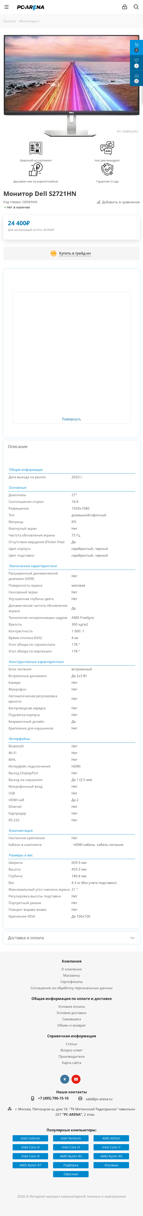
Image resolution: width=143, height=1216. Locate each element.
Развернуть (71, 419)
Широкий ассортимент (36, 160)
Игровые (111, 1165)
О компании (71, 969)
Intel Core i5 (71, 1147)
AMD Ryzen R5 (111, 1156)
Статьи (71, 1044)
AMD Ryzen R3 (71, 1156)
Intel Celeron (30, 1138)
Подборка (70, 1165)
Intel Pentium (71, 1138)
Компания (71, 961)
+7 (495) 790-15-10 (53, 1098)
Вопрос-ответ (71, 1050)
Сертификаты (71, 981)
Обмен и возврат (71, 1025)
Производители (71, 1056)
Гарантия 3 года (107, 181)
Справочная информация (71, 1036)
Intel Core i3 (30, 1147)
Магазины (71, 975)
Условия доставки (71, 1012)
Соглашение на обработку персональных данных (72, 988)
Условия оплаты (71, 1006)
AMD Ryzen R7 (30, 1165)
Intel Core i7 (111, 1147)
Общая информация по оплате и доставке (71, 998)
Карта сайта (71, 1062)
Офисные (71, 1174)
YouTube (76, 1079)
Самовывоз (71, 1019)
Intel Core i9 (30, 1156)
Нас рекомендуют (107, 160)
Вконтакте (64, 1079)
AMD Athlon (111, 1138)
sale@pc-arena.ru (99, 1098)
